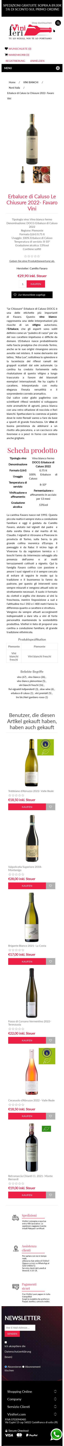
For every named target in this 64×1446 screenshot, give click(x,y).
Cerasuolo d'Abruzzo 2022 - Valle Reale (31, 1100)
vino (19, 677)
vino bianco (34, 677)
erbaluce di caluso (20, 693)
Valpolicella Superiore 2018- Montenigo (25, 868)
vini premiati (41, 693)
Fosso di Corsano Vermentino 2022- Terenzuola (29, 1023)
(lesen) (8, 1356)
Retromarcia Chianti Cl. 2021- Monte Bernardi (30, 1177)
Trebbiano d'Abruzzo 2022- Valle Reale (31, 790)
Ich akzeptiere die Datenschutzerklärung (18, 1348)
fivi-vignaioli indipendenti (22, 689)
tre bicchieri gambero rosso (30, 697)
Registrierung (15, 60)
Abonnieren (15, 1366)
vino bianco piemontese (29, 681)
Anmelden (37, 60)
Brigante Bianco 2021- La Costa (27, 945)
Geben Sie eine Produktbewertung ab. (32, 260)
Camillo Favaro (38, 268)
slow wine (45, 689)
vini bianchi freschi (28, 685)
